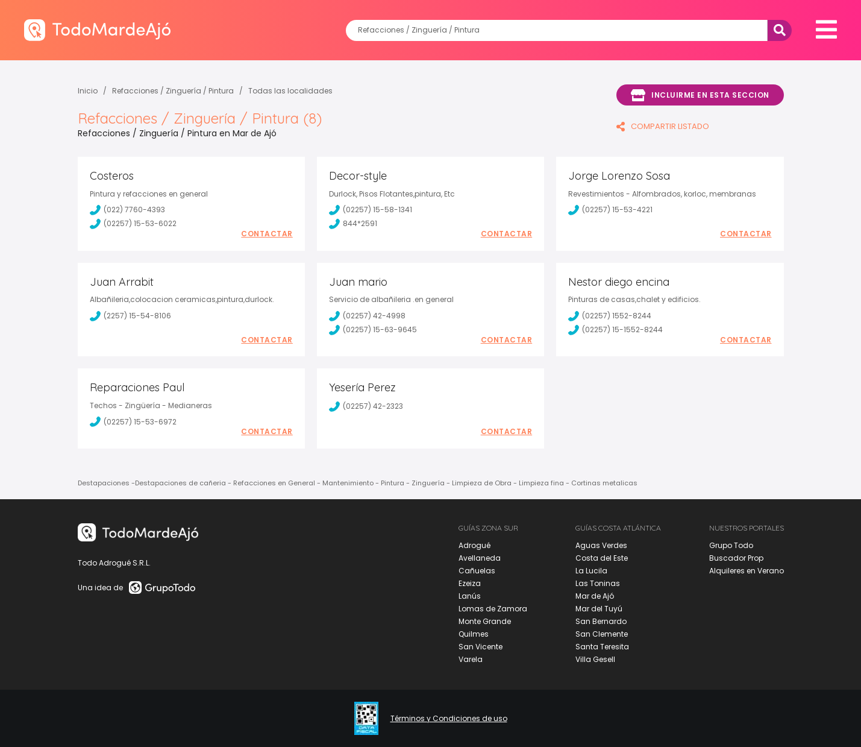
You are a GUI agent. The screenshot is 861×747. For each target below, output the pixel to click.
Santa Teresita (602, 646)
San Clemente (601, 634)
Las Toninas (597, 583)
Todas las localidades (290, 91)
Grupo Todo (731, 545)
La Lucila (591, 571)
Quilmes (474, 634)
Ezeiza (470, 583)
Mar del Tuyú (598, 609)
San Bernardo (601, 621)
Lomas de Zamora (493, 609)
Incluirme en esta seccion (700, 95)
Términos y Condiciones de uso (448, 718)
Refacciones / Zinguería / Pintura (173, 91)
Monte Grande (485, 621)
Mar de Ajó (594, 596)
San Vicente (481, 646)
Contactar (267, 234)
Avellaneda (480, 558)
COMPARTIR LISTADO (662, 126)
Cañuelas (477, 571)
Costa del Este (601, 558)
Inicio (88, 91)
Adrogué (474, 545)
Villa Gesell (595, 659)
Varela (471, 659)
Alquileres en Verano (746, 571)
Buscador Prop (736, 558)
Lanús (470, 596)
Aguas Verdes (601, 545)
